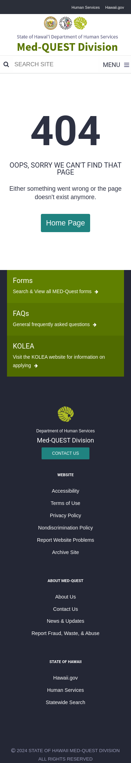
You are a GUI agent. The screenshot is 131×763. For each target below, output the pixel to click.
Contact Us (65, 453)
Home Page (65, 223)
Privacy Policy (65, 515)
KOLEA (23, 346)
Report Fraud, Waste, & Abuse (65, 633)
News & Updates (65, 621)
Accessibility (65, 491)
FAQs (21, 313)
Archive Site (65, 552)
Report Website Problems (65, 540)
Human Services (86, 7)
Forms (23, 280)
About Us (65, 597)
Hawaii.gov (114, 7)
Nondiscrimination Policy (65, 528)
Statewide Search (65, 702)
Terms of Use (65, 503)
